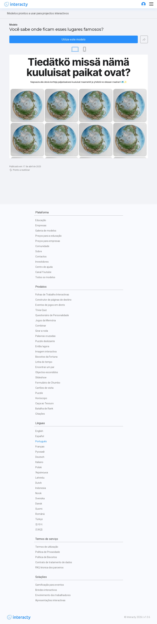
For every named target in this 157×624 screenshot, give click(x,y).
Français (39, 446)
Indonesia (40, 488)
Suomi (38, 508)
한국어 (39, 524)
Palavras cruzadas (45, 336)
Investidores (42, 261)
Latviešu (39, 477)
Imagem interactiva (46, 351)
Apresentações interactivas (50, 600)
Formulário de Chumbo (47, 382)
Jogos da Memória (45, 320)
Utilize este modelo (74, 39)
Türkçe (39, 519)
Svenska (40, 498)
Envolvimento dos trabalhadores (53, 595)
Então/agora (42, 346)
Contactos (41, 256)
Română (40, 514)
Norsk (38, 493)
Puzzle (39, 393)
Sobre (38, 251)
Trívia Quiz (41, 310)
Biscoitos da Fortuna (46, 356)
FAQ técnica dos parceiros (49, 567)
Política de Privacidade (47, 552)
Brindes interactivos (46, 590)
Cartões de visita (44, 387)
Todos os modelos (45, 277)
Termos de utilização (46, 546)
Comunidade (42, 246)
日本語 (39, 529)
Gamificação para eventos (49, 584)
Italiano (39, 462)
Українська (41, 472)
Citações (40, 413)
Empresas (40, 225)
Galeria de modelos (45, 230)
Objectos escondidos (46, 372)
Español (39, 436)
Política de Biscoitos (46, 557)
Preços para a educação (48, 235)
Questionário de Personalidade (52, 315)
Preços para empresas (47, 241)
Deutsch (39, 457)
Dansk (38, 503)
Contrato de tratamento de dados (53, 562)
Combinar (40, 325)
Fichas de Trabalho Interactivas (52, 294)
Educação (40, 220)
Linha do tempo (43, 362)
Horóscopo (41, 398)
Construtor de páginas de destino (53, 299)
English (39, 431)
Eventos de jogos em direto (50, 305)
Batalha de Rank (44, 408)
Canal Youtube (43, 272)
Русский (39, 451)
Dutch (38, 482)
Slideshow (41, 377)
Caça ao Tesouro (44, 403)
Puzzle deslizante (45, 341)
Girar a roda (41, 330)
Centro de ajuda (44, 267)
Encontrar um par (44, 367)
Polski (38, 467)
